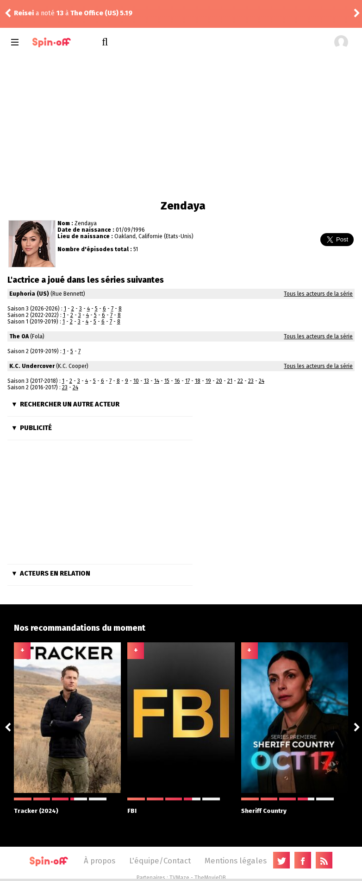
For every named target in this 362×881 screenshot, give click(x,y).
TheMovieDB (210, 878)
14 (156, 381)
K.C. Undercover (32, 366)
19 (208, 381)
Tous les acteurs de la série (318, 294)
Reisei (24, 13)
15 (166, 381)
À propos (99, 860)
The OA (19, 336)
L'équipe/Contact (160, 860)
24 (261, 381)
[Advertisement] (181, 125)
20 (219, 381)
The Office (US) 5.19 (101, 13)
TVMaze (179, 878)
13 (146, 381)
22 (240, 381)
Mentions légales (236, 860)
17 (187, 381)
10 (136, 381)
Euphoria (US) (29, 294)
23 (251, 381)
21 (229, 381)
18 (197, 381)
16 (177, 381)
